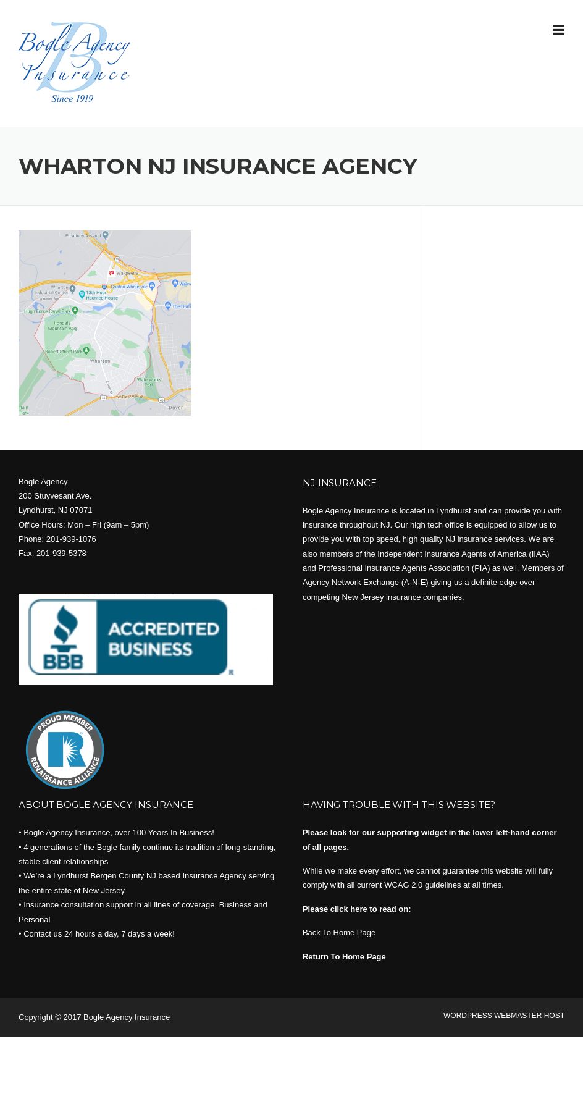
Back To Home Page (339, 932)
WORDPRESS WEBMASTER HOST (503, 1015)
